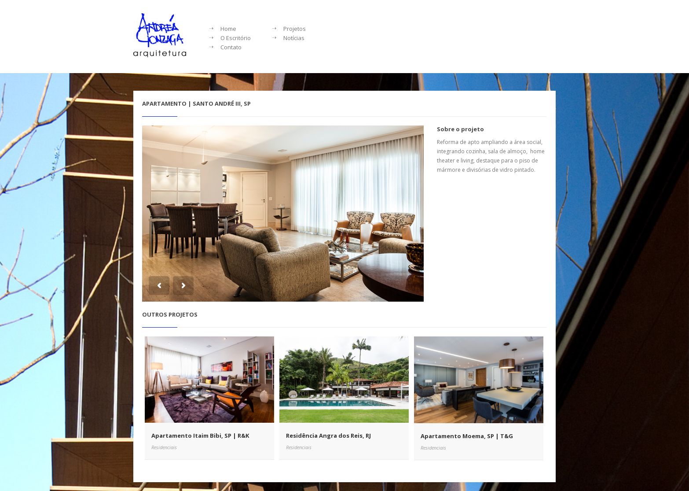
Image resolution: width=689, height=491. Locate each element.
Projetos (294, 29)
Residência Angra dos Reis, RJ (328, 435)
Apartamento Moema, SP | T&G (467, 436)
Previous (159, 285)
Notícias (293, 38)
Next (183, 285)
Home (228, 29)
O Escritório (235, 38)
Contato (231, 47)
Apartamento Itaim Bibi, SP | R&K (200, 435)
